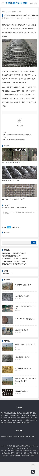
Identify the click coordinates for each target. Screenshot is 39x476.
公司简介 (10, 439)
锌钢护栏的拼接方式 (21, 332)
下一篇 (4, 137)
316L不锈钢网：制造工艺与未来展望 (14, 266)
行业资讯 (16, 439)
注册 (36, 3)
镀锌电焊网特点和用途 (22, 359)
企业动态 (22, 439)
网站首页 (4, 439)
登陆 (31, 3)
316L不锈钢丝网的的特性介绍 (24, 321)
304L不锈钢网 (12, 12)
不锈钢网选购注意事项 (22, 393)
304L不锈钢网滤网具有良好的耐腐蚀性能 (14, 140)
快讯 (33, 439)
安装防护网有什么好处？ (23, 371)
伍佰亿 (29, 450)
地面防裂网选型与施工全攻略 (10, 181)
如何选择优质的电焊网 (22, 298)
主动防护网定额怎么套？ (23, 287)
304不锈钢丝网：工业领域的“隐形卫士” (15, 263)
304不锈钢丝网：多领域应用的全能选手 (13, 199)
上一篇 (4, 132)
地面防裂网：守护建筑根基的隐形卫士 (13, 162)
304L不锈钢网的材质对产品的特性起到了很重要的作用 (17, 135)
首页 (3, 12)
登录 (9, 229)
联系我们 (28, 439)
